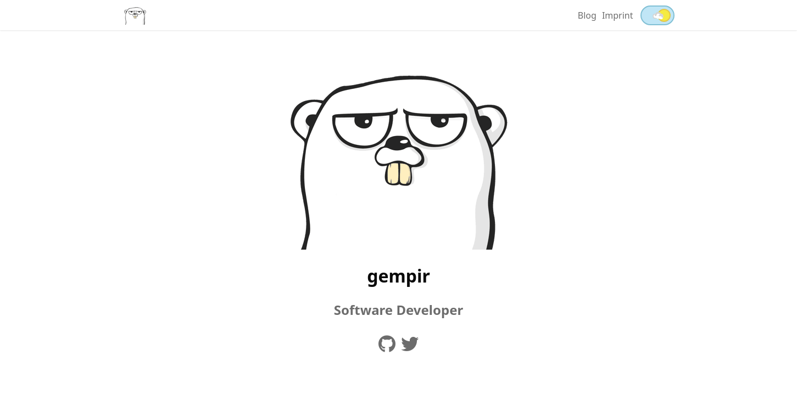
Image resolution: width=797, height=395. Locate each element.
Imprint (617, 15)
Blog (587, 15)
